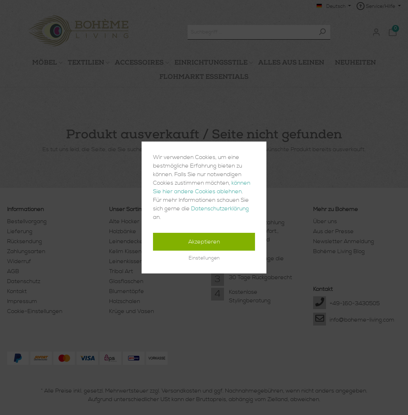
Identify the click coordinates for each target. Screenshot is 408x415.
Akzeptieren (204, 241)
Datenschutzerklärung (220, 208)
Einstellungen (204, 258)
